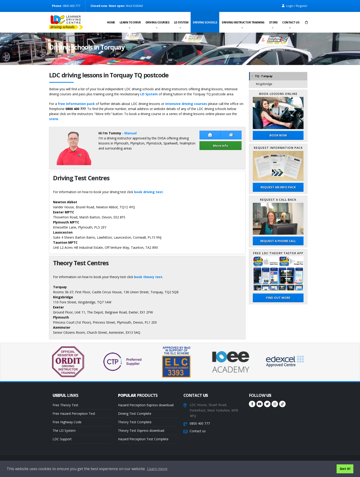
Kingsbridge (264, 84)
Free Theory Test (65, 405)
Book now (278, 135)
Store (273, 22)
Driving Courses (157, 22)
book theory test (148, 277)
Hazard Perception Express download (146, 405)
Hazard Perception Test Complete (143, 439)
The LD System (64, 430)
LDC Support (62, 439)
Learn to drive (130, 22)
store (53, 119)
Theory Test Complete (135, 422)
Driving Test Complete (134, 413)
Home (111, 22)
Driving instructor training (243, 22)
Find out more (278, 298)
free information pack (76, 104)
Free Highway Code (67, 422)
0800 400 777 (200, 423)
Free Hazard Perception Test (74, 413)
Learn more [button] (157, 468)
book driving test (148, 192)
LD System (181, 22)
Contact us (290, 22)
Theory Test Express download (141, 430)
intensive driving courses (186, 104)
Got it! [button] (345, 468)
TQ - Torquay (263, 76)
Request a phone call (278, 241)
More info (220, 146)
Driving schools (205, 22)
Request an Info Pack (278, 187)
